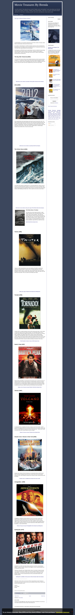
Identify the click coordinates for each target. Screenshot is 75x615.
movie (49, 110)
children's (55, 113)
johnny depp (50, 114)
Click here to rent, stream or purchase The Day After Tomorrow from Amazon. (30, 81)
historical (59, 114)
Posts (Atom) (21, 597)
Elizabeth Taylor (58, 117)
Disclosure (21, 14)
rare (51, 116)
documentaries (50, 113)
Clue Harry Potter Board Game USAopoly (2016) (56, 80)
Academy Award (54, 114)
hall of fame (58, 115)
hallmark (49, 112)
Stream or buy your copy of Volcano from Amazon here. (30, 432)
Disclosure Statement (62, 612)
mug (57, 116)
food (52, 117)
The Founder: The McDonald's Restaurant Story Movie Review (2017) (56, 70)
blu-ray (54, 110)
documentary (58, 112)
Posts (50, 123)
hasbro (52, 118)
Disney (52, 111)
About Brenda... (16, 14)
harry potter (56, 111)
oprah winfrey (56, 118)
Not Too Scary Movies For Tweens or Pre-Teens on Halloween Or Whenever (56, 85)
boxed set (54, 116)
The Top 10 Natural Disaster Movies (22, 18)
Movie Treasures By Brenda (31, 4)
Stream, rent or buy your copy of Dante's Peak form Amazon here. (30, 387)
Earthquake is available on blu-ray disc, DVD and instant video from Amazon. (30, 576)
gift (53, 112)
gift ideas (54, 117)
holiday (49, 116)
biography (49, 118)
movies (58, 110)
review (49, 111)
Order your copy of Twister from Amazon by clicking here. (29, 291)
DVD (59, 111)
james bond (57, 119)
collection (49, 115)
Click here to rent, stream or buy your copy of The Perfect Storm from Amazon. (30, 207)
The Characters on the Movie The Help (56, 90)
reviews (52, 115)
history (55, 115)
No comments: (18, 593)
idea (53, 113)
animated (59, 113)
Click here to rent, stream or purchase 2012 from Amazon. (29, 145)
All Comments (51, 125)
